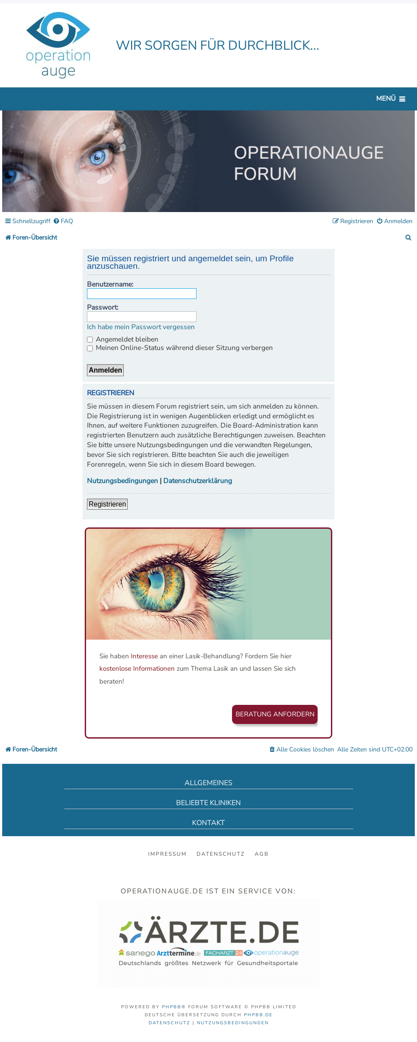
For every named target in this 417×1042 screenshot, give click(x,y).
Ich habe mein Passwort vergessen (141, 327)
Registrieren (107, 504)
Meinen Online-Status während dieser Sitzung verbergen (180, 348)
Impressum (167, 853)
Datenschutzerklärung (197, 481)
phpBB (171, 1007)
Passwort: (102, 307)
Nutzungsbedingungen (122, 481)
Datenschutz (221, 853)
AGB (262, 853)
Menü (386, 98)
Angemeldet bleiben (122, 339)
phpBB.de (258, 1015)
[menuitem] (63, 221)
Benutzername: (110, 284)
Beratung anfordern (275, 714)
